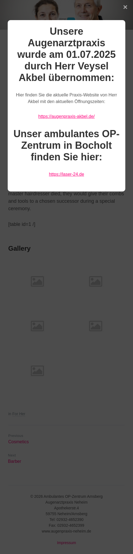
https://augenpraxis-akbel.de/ (66, 116)
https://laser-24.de (66, 174)
